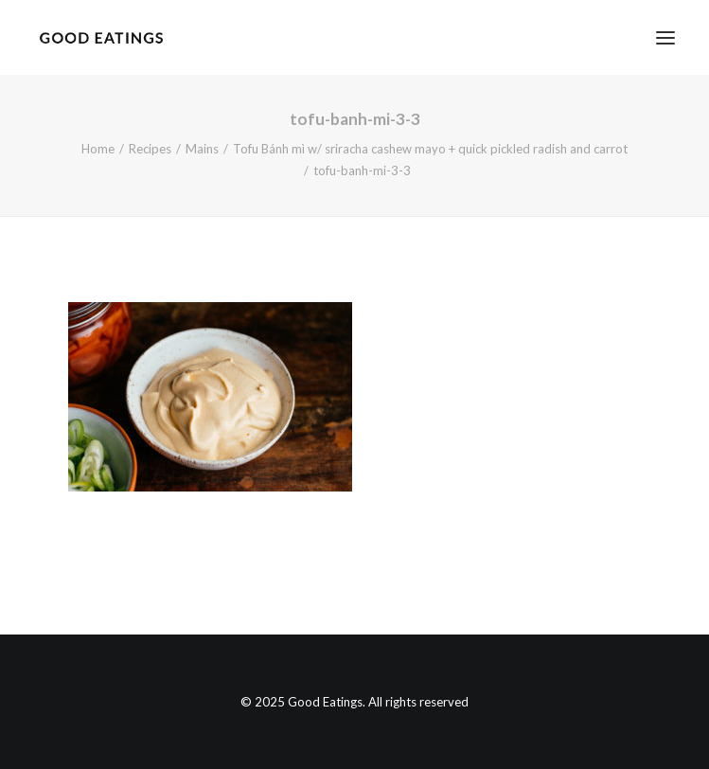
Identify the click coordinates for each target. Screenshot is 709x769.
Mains (202, 148)
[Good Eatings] (101, 37)
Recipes (150, 148)
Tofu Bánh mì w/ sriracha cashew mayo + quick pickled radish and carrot (430, 148)
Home (98, 148)
